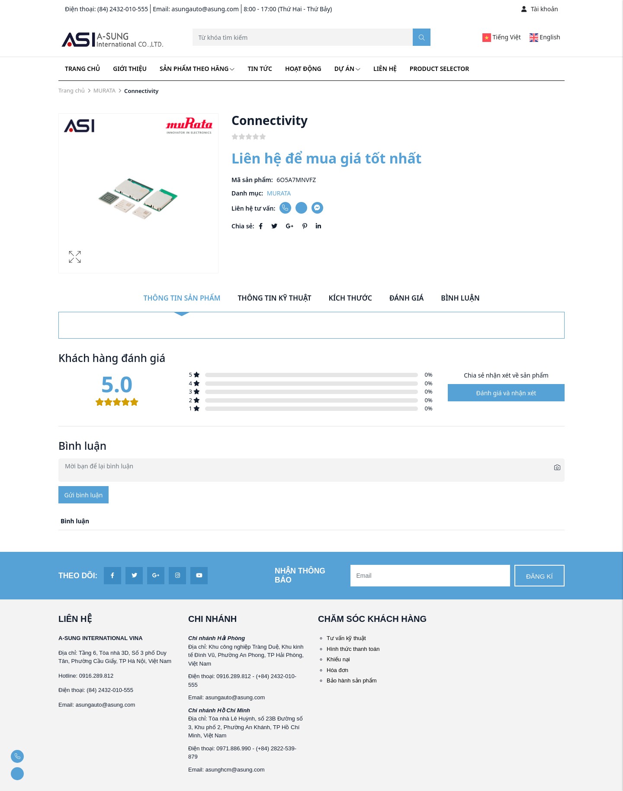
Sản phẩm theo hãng (197, 68)
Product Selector (439, 68)
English (545, 37)
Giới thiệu (130, 68)
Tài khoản (539, 9)
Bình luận (460, 298)
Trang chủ (82, 68)
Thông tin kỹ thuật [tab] (275, 298)
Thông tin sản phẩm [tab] (181, 298)
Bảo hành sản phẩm (352, 680)
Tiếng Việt (501, 37)
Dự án (347, 68)
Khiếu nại (338, 659)
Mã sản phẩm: (252, 180)
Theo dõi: (77, 575)
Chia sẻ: (242, 226)
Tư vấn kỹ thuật (346, 638)
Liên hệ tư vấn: (253, 208)
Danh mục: (247, 193)
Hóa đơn (337, 670)
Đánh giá (406, 298)
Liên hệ (385, 68)
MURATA (104, 90)
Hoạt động (303, 68)
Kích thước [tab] (350, 298)
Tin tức (259, 68)
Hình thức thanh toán (353, 649)
